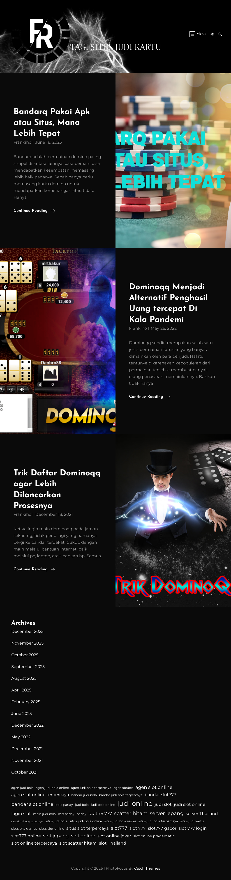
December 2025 (27, 630)
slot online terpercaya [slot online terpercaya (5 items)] (34, 842)
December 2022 (27, 724)
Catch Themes (147, 867)
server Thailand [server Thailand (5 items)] (202, 812)
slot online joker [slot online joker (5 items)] (114, 834)
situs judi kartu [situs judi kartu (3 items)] (192, 820)
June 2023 (21, 712)
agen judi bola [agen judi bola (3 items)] (22, 786)
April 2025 (21, 688)
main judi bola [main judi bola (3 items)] (44, 813)
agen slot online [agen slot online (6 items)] (153, 786)
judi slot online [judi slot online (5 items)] (189, 803)
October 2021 (24, 771)
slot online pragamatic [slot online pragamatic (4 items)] (154, 835)
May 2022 (20, 735)
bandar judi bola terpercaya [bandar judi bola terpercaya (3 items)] (120, 794)
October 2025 (24, 653)
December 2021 (27, 747)
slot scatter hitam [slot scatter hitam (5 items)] (78, 842)
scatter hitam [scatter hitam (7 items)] (131, 812)
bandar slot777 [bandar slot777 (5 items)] (160, 793)
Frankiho (22, 141)
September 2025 (28, 665)
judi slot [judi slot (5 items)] (163, 803)
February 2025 (25, 700)
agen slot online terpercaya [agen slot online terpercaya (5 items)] (40, 793)
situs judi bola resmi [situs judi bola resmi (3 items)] (120, 820)
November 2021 (27, 759)
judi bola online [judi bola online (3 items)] (103, 803)
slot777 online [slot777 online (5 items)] (26, 834)
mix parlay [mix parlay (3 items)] (66, 813)
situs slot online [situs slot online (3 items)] (51, 827)
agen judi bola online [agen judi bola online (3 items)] (52, 786)
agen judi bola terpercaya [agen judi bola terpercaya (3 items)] (91, 786)
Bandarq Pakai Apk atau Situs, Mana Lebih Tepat (53, 123)
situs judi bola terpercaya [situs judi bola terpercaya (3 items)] (158, 820)
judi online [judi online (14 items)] (134, 802)
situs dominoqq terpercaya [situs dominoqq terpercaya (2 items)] (27, 820)
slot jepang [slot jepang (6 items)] (56, 834)
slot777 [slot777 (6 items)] (119, 826)
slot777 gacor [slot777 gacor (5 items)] (162, 826)
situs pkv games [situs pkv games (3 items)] (24, 827)
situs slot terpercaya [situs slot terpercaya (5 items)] (87, 826)
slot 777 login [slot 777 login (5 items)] (193, 826)
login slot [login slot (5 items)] (21, 812)
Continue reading (34, 210)
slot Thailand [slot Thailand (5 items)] (112, 842)
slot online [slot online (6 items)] (83, 834)
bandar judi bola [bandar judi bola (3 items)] (84, 794)
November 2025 (27, 642)
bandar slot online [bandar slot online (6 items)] (32, 803)
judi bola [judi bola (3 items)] (82, 803)
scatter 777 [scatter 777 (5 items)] (100, 812)
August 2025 (24, 677)
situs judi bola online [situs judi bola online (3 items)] (85, 820)
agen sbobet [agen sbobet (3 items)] (123, 786)
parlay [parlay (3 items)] (81, 813)
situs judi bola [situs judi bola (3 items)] (56, 820)
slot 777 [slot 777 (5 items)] (137, 826)
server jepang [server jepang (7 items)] (167, 812)
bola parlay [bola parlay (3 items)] (64, 803)
